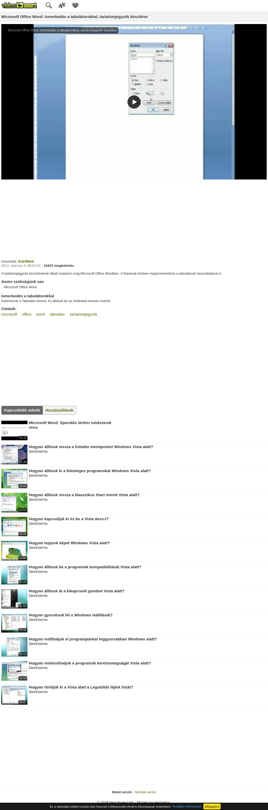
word (40, 314)
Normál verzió (145, 792)
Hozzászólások (60, 410)
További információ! (186, 806)
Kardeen (26, 261)
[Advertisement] (134, 218)
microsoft (9, 314)
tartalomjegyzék (83, 314)
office (26, 314)
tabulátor (57, 314)
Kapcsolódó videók (22, 410)
